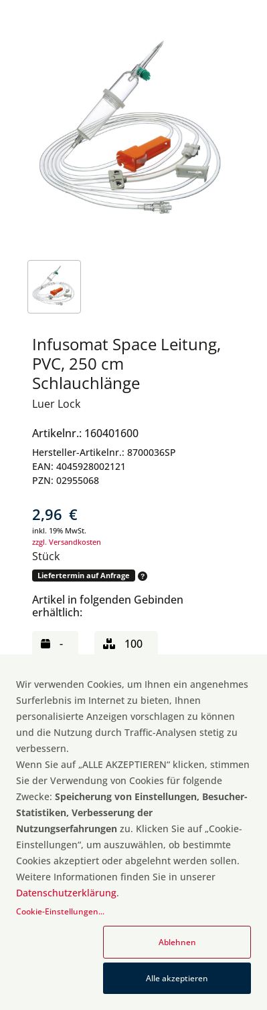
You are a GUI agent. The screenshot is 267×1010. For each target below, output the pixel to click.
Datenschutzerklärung (66, 892)
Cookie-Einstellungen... (60, 911)
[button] (141, 576)
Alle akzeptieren (177, 978)
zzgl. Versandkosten (66, 542)
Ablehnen (177, 942)
